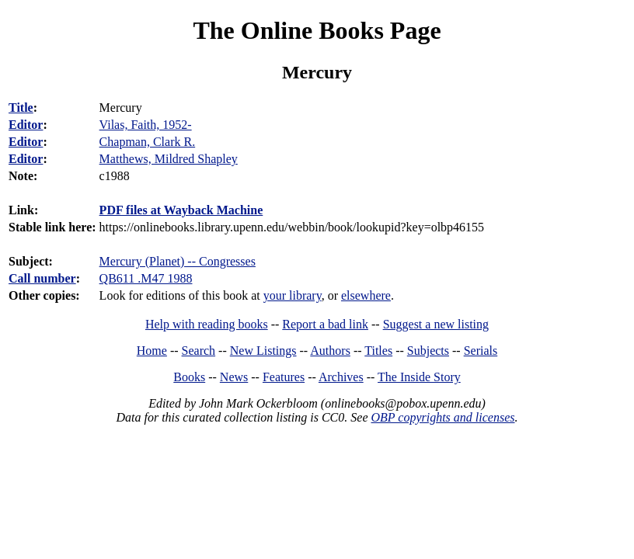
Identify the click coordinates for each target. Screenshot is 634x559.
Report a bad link (325, 324)
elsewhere (366, 295)
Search (199, 350)
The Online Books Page (317, 30)
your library (292, 295)
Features (284, 377)
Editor (26, 124)
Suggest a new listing (436, 324)
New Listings (263, 350)
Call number (42, 278)
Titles (378, 350)
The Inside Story (419, 377)
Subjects (428, 350)
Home (152, 350)
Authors (330, 350)
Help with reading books (206, 324)
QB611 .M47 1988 (146, 278)
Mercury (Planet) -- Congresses (177, 261)
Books (189, 377)
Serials (481, 350)
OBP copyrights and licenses (442, 417)
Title (21, 107)
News (234, 377)
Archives (341, 377)
